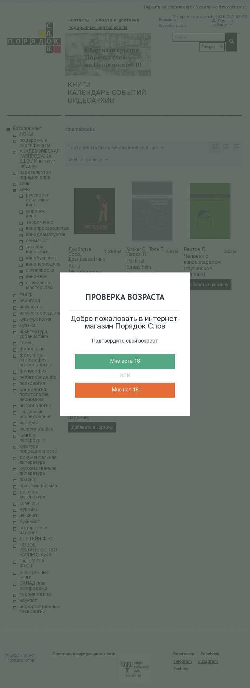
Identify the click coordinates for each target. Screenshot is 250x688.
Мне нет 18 (125, 390)
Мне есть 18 (125, 361)
